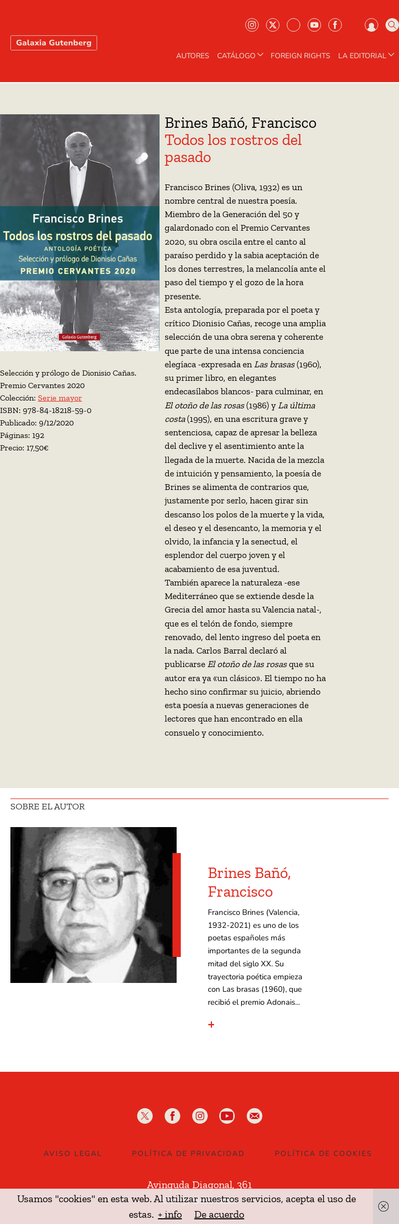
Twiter (273, 25)
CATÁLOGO (241, 56)
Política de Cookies (324, 1154)
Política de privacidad (188, 1154)
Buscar (392, 25)
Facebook (335, 25)
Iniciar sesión (371, 25)
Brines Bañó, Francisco (249, 882)
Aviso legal (73, 1154)
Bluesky (293, 25)
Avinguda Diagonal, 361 (199, 1184)
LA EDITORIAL (367, 56)
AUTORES (192, 56)
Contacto (380, 102)
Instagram (252, 25)
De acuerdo (219, 1214)
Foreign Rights (300, 56)
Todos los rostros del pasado (233, 148)
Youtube (314, 25)
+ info (170, 1214)
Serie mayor (60, 398)
